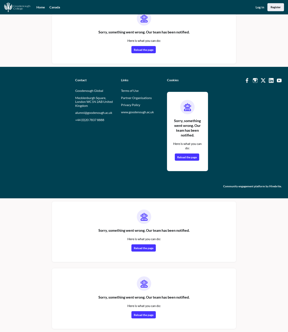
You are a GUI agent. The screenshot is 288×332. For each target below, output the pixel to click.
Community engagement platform (244, 186)
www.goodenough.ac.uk (137, 112)
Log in (260, 7)
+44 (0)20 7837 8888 (89, 120)
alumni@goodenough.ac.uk (93, 112)
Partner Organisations (136, 98)
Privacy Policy (130, 105)
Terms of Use (130, 90)
